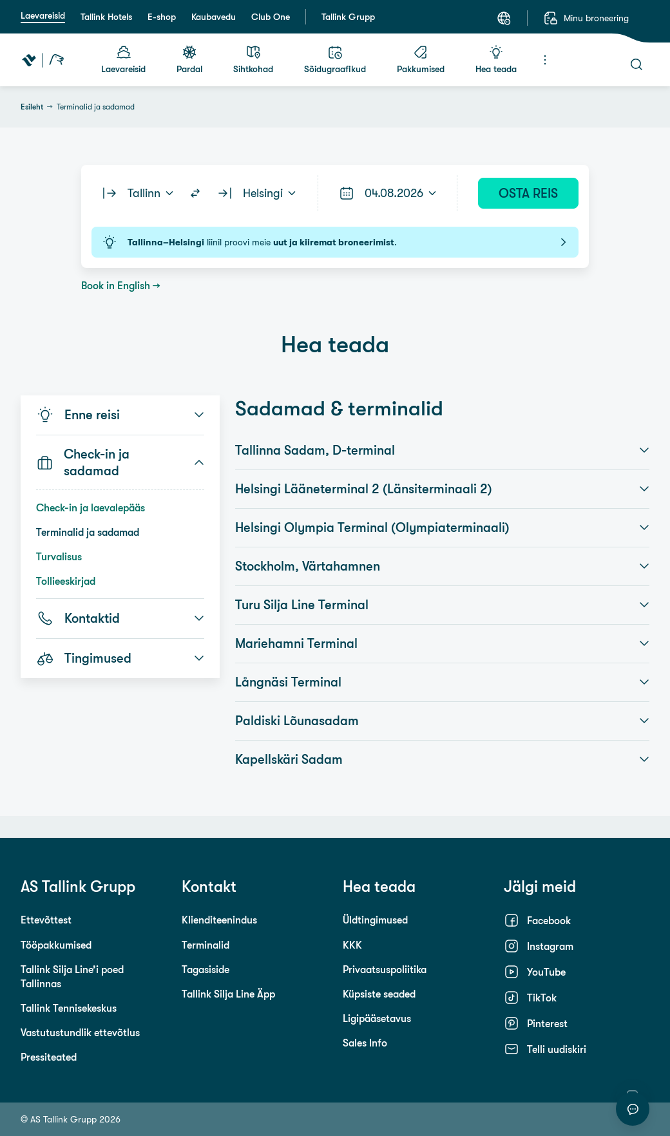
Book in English (115, 285)
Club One (270, 16)
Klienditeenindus (219, 919)
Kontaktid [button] (120, 618)
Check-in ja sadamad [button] (120, 462)
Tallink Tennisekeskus (69, 1008)
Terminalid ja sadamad (87, 532)
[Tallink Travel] (43, 60)
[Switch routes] (195, 193)
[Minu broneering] (586, 18)
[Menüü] (545, 60)
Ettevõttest (46, 919)
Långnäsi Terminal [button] (442, 682)
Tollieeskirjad (65, 581)
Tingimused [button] (120, 658)
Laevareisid (43, 15)
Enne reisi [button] (120, 414)
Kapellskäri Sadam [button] (442, 759)
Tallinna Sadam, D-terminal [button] (442, 450)
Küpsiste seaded (379, 994)
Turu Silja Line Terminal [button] (442, 604)
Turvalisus (59, 556)
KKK (352, 945)
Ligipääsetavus (377, 1018)
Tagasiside (205, 969)
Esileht (32, 107)
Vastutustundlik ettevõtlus (80, 1032)
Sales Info (365, 1042)
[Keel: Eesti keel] (504, 18)
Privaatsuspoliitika (384, 969)
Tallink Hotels (106, 16)
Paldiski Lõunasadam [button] (442, 720)
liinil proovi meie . (335, 242)
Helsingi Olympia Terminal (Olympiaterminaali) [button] (442, 527)
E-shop (162, 16)
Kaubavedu (213, 16)
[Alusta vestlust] (632, 1109)
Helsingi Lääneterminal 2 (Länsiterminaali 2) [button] (442, 488)
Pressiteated (49, 1057)
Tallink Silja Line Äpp (228, 994)
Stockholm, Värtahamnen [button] (442, 566)
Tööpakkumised (56, 945)
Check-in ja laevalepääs (90, 507)
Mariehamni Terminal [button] (442, 643)
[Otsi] (636, 64)
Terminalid (205, 945)
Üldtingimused (375, 919)
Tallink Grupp (348, 16)
